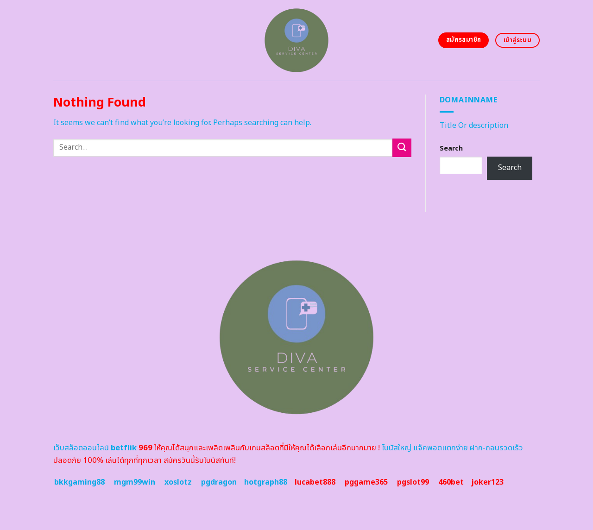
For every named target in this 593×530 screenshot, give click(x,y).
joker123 (487, 482)
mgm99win (134, 482)
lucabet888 (315, 482)
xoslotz (178, 482)
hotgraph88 (265, 482)
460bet (451, 482)
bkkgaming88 (79, 482)
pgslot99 (413, 482)
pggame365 (366, 482)
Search (451, 148)
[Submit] (401, 148)
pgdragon (219, 482)
